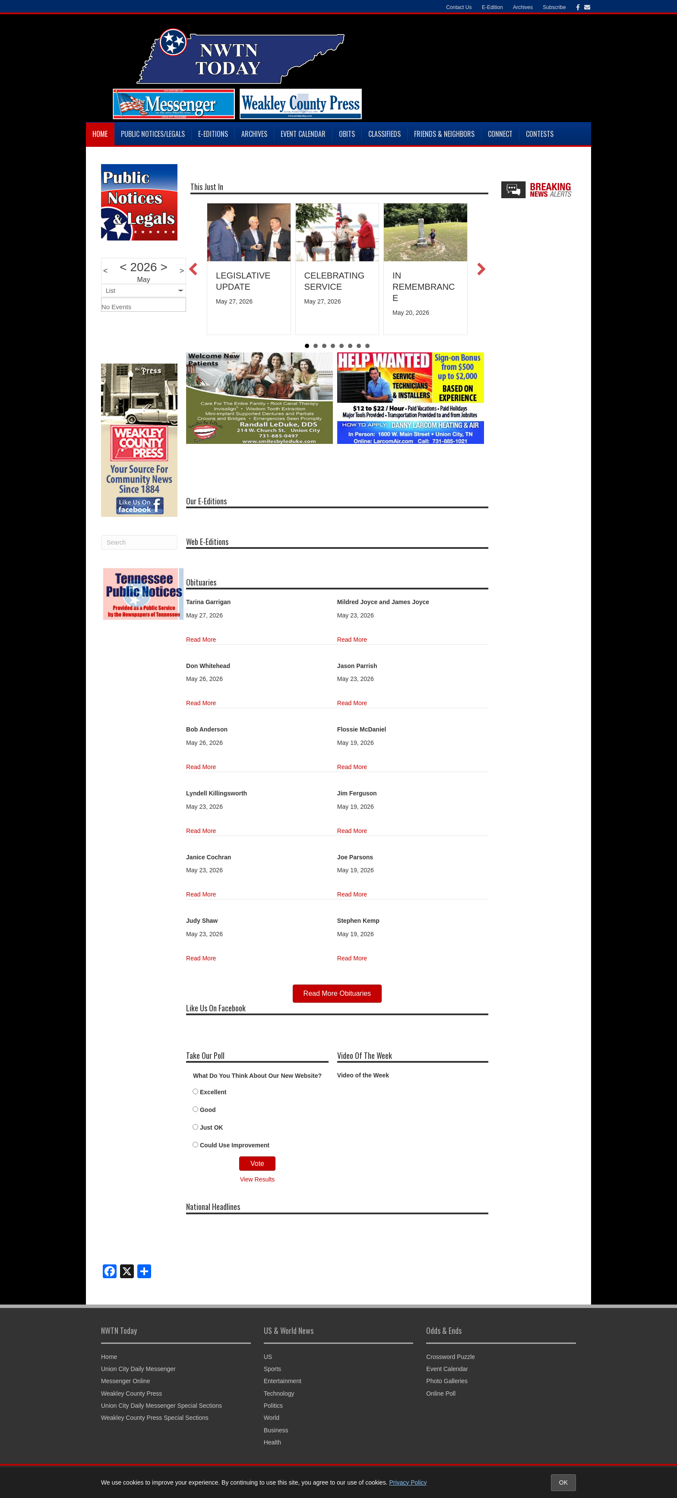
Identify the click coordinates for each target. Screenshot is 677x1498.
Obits (347, 134)
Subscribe (554, 7)
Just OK (211, 1127)
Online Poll (441, 1393)
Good (208, 1109)
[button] (193, 269)
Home (100, 134)
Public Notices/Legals (153, 134)
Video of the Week (363, 1075)
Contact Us (458, 7)
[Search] (139, 542)
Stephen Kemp (358, 920)
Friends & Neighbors (444, 134)
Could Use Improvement (234, 1145)
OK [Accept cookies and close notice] (563, 1482)
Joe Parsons (355, 857)
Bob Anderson (207, 729)
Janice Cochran (208, 857)
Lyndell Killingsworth (216, 793)
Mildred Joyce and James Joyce (383, 602)
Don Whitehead (208, 665)
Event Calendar (303, 134)
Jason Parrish (357, 665)
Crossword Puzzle (450, 1356)
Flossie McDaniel (361, 729)
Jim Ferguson (357, 793)
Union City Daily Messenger (138, 1368)
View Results (257, 1179)
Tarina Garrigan (208, 602)
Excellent (213, 1092)
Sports (272, 1368)
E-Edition (492, 7)
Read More (201, 639)
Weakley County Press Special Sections (155, 1417)
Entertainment (282, 1381)
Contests (540, 134)
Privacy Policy (408, 1482)
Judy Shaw (202, 920)
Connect (500, 134)
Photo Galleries (447, 1381)
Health (272, 1442)
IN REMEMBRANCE (423, 287)
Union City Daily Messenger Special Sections (161, 1405)
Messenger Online (125, 1381)
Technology (279, 1393)
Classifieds (384, 134)
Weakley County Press (131, 1393)
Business (276, 1430)
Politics (273, 1405)
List (110, 290)
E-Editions (213, 134)
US (268, 1356)
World (271, 1417)
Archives (523, 7)
